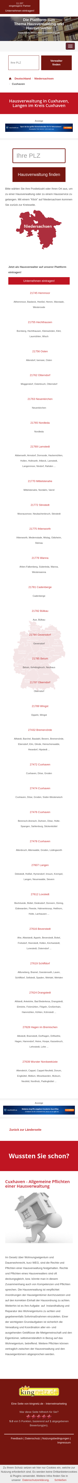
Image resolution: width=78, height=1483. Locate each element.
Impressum (64, 1442)
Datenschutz (32, 1438)
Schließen (60, 1480)
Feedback (17, 1438)
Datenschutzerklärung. (36, 1480)
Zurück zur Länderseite (25, 1129)
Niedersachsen (44, 78)
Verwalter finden (56, 62)
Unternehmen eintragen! (39, 281)
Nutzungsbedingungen (55, 1438)
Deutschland (19, 78)
